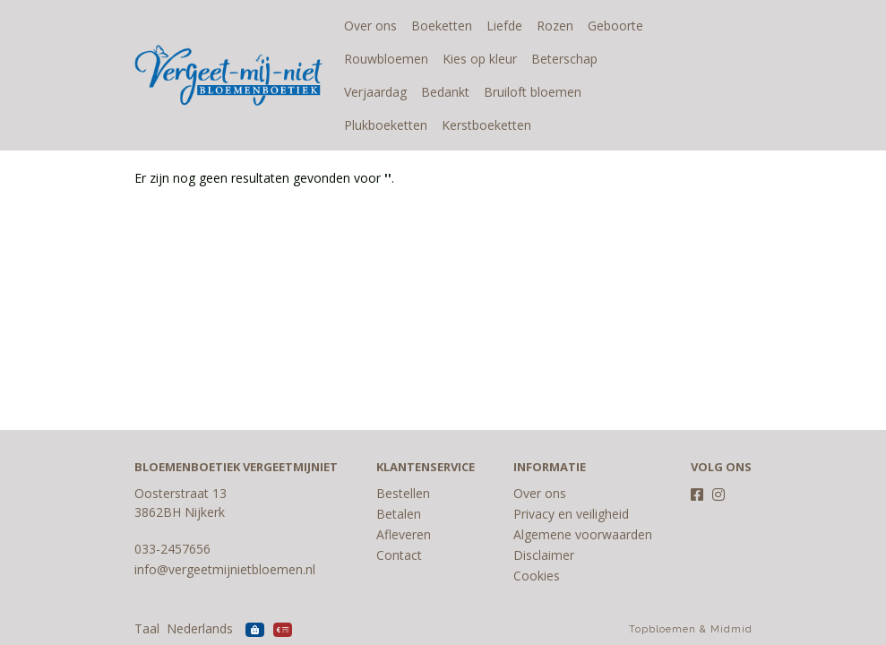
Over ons (370, 25)
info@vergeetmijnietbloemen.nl (224, 569)
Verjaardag (643, 58)
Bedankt (368, 91)
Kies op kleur (480, 58)
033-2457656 (172, 548)
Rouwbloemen (386, 58)
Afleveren (403, 534)
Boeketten (441, 25)
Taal (146, 628)
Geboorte (615, 25)
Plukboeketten (560, 91)
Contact (399, 554)
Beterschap (564, 58)
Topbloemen (662, 629)
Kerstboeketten (389, 124)
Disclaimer (543, 554)
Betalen (398, 513)
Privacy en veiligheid (571, 513)
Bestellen (403, 493)
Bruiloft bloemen (455, 91)
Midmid (731, 629)
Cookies (536, 575)
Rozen (555, 25)
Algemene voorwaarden (582, 534)
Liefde (504, 25)
